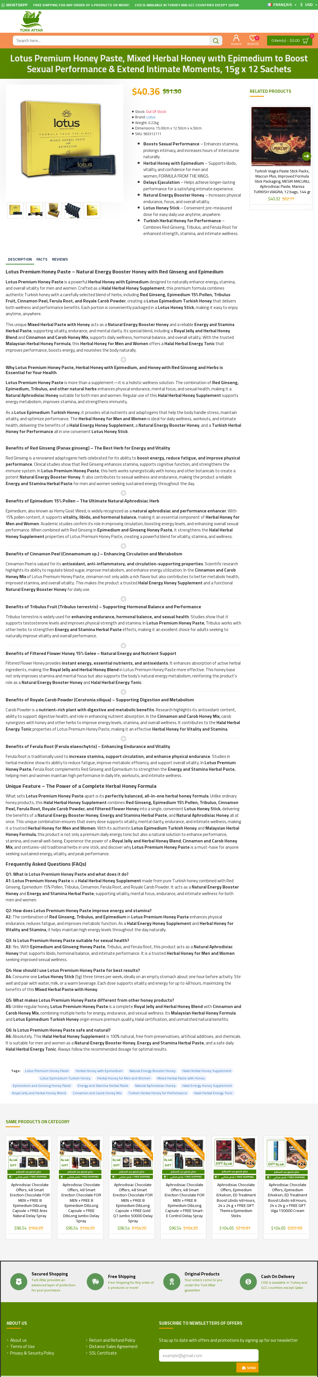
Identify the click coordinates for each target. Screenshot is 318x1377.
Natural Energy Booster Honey (152, 1056)
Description (20, 252)
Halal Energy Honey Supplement (207, 1071)
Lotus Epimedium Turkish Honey (65, 1064)
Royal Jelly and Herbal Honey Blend (39, 1078)
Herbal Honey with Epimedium (99, 1056)
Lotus (150, 117)
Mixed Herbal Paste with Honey (181, 1064)
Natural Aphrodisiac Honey (155, 1071)
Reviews (60, 252)
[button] (306, 156)
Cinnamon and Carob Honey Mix (97, 1078)
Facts (42, 252)
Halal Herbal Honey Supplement (206, 1056)
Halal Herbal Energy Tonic (213, 1078)
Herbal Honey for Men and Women (123, 1064)
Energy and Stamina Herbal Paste (103, 1071)
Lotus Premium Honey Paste (47, 1056)
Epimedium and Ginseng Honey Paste (42, 1071)
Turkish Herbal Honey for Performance (157, 1078)
